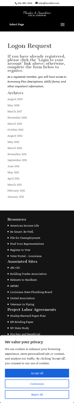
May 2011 (13, 172)
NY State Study (19, 328)
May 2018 (13, 105)
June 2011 (13, 166)
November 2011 (16, 154)
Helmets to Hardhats (23, 280)
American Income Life (24, 225)
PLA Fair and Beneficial (25, 334)
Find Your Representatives (27, 244)
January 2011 (15, 196)
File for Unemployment (25, 238)
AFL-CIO (15, 268)
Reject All (37, 394)
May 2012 (13, 142)
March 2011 (14, 184)
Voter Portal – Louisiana (26, 256)
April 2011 (13, 178)
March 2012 (14, 148)
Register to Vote (20, 250)
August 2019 (14, 99)
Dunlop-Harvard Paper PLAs (28, 316)
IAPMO (14, 286)
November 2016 (17, 117)
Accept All (37, 373)
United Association (22, 298)
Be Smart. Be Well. (22, 231)
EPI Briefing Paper (21, 322)
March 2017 (14, 111)
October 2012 (15, 129)
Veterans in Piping (22, 304)
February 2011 (16, 190)
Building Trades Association (28, 274)
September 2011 (17, 160)
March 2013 (14, 123)
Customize (37, 384)
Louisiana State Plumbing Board (31, 292)
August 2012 (14, 136)
